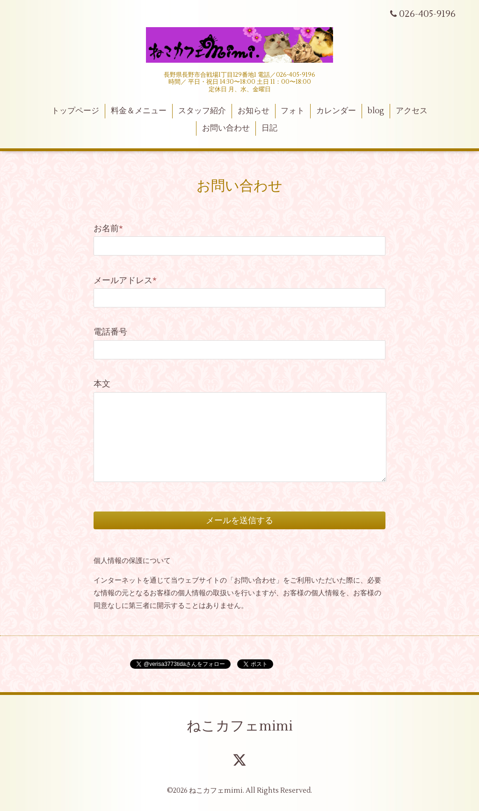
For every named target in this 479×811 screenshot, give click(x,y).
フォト (293, 111)
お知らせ (253, 111)
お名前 (108, 228)
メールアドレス (125, 280)
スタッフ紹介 (202, 111)
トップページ (75, 111)
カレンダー (336, 111)
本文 (102, 384)
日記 (269, 128)
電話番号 (110, 332)
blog (376, 111)
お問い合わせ (226, 128)
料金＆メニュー (139, 111)
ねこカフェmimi (240, 726)
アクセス (412, 111)
